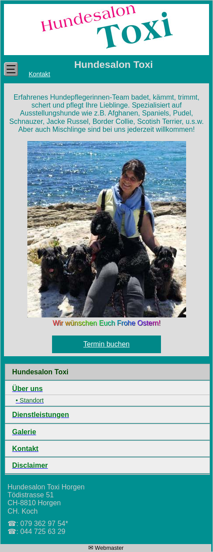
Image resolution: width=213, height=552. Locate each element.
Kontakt (39, 74)
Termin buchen (106, 344)
